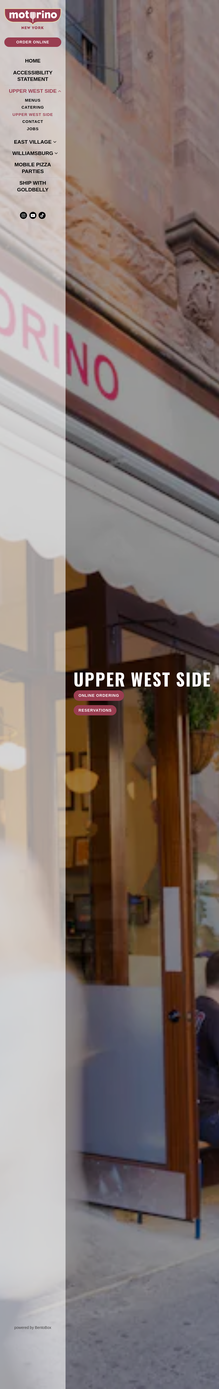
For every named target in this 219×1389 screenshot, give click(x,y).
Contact (32, 121)
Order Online (32, 42)
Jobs (33, 129)
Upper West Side (33, 91)
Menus (33, 100)
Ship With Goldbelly (39, 186)
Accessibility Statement (32, 76)
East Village (33, 142)
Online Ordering (98, 695)
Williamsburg (32, 153)
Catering (33, 107)
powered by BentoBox (40, 1327)
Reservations (95, 710)
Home (34, 60)
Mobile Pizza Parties (38, 168)
